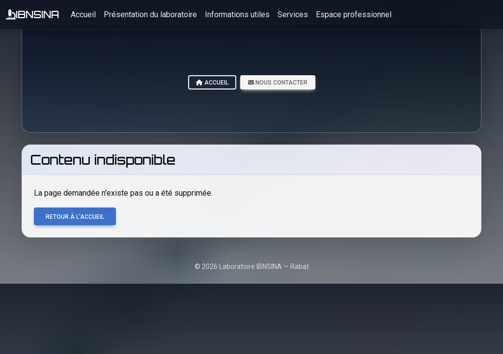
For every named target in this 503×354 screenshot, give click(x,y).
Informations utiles (237, 14)
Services (293, 14)
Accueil (83, 14)
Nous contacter (277, 82)
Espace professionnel (353, 14)
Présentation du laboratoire (150, 14)
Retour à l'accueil (75, 216)
